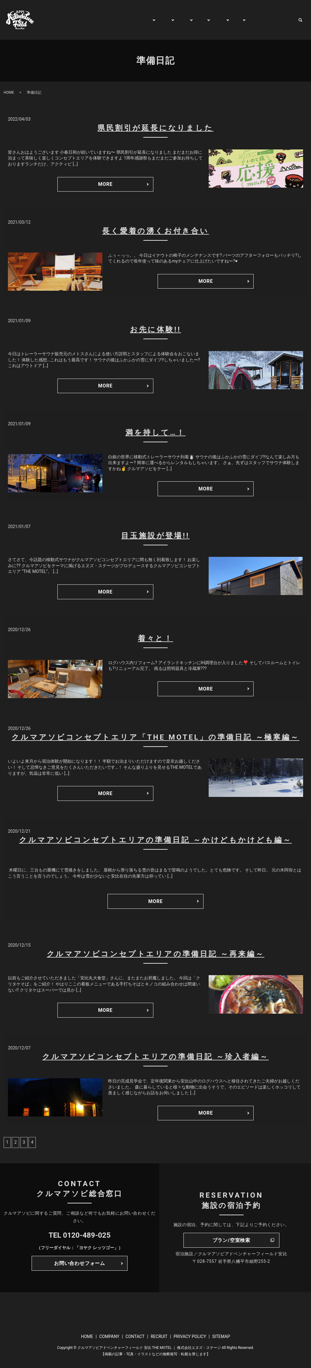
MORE (105, 184)
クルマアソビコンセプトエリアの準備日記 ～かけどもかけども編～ (155, 840)
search (300, 20)
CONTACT (281, 20)
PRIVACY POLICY (189, 1336)
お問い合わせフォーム (79, 1263)
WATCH (253, 20)
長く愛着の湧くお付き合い (155, 231)
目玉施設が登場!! (155, 535)
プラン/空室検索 (231, 1240)
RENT (214, 20)
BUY (233, 20)
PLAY (156, 20)
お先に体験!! (155, 329)
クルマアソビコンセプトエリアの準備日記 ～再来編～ (156, 954)
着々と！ (155, 638)
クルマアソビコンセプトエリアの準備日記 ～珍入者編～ (155, 1056)
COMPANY (109, 1336)
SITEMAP (221, 1336)
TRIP (195, 20)
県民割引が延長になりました (155, 128)
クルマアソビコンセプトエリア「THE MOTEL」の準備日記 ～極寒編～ (155, 737)
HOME (73, 20)
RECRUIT (159, 1336)
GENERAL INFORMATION (115, 20)
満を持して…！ (155, 432)
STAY (176, 20)
